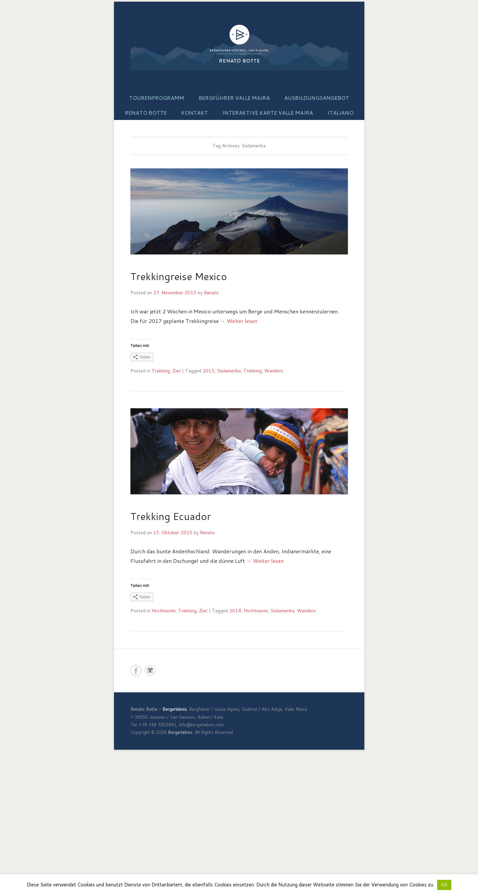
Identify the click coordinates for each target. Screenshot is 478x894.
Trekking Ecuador (170, 516)
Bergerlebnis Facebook (135, 670)
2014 (235, 610)
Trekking (161, 370)
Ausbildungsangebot (316, 97)
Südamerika (229, 370)
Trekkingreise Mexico (178, 276)
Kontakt (194, 112)
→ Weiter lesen (238, 321)
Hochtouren (164, 610)
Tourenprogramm (156, 97)
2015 (208, 370)
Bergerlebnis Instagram (150, 670)
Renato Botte (146, 112)
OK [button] (444, 885)
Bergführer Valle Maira (234, 97)
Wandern (273, 370)
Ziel (176, 370)
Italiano (340, 112)
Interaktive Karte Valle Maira (267, 112)
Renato (211, 292)
